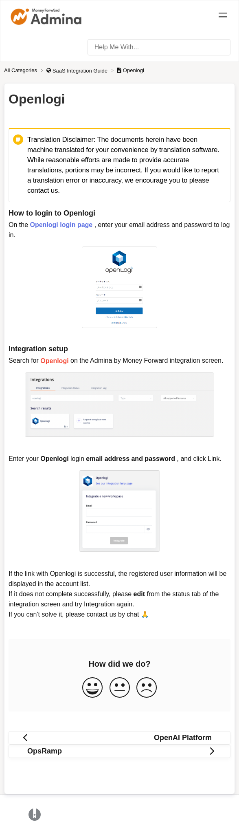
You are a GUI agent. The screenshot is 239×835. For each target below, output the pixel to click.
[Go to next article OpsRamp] (119, 751)
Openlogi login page (61, 224)
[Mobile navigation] (223, 16)
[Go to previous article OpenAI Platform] (119, 738)
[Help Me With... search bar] (159, 47)
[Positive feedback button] (92, 688)
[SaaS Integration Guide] (77, 70)
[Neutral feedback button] (119, 688)
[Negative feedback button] (146, 688)
